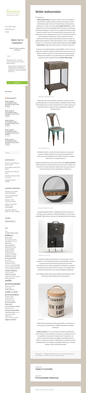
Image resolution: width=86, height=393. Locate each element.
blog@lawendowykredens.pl (52, 354)
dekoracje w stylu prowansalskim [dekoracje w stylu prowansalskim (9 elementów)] (10, 248)
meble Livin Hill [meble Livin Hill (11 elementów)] (10, 274)
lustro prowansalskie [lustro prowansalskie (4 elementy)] (9, 268)
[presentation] (18, 77)
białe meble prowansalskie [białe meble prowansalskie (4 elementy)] (10, 239)
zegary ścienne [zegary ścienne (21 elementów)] (10, 319)
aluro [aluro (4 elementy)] (6, 231)
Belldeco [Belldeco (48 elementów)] (9, 235)
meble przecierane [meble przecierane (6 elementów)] (10, 286)
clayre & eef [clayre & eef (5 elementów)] (14, 241)
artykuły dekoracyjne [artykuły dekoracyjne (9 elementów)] (11, 233)
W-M (6, 195)
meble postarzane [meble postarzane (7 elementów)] (10, 278)
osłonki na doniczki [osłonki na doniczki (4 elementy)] (9, 298)
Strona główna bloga (10, 26)
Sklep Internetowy (10, 29)
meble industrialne (50, 355)
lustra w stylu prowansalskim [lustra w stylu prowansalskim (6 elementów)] (12, 267)
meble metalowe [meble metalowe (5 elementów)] (16, 276)
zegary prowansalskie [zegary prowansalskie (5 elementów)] (10, 314)
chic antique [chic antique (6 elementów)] (8, 241)
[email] (17, 56)
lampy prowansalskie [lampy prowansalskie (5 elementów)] (10, 261)
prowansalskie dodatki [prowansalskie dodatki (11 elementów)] (12, 306)
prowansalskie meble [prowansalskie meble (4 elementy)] (9, 308)
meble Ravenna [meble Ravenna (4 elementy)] (8, 288)
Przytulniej (8, 210)
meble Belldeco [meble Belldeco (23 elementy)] (11, 270)
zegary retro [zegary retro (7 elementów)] (8, 316)
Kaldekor (7, 200)
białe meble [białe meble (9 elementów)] (8, 238)
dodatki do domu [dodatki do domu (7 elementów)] (9, 250)
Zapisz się (17, 82)
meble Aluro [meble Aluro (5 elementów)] (17, 268)
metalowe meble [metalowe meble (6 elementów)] (9, 297)
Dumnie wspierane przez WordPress (44, 389)
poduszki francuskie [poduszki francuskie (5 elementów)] (10, 300)
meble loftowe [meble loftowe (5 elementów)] (8, 276)
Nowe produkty (11, 98)
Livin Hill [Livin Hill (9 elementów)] (16, 265)
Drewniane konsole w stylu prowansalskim (11, 205)
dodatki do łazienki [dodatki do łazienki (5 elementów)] (9, 252)
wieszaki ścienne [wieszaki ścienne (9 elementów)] (10, 312)
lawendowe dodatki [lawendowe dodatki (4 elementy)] (9, 265)
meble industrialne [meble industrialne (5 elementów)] (9, 272)
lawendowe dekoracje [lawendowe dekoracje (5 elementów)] (10, 263)
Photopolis (7, 191)
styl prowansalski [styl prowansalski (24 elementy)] (12, 310)
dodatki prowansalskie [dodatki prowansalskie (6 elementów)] (11, 254)
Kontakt (7, 32)
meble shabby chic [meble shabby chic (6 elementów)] (10, 289)
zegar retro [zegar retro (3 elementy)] (18, 312)
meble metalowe (60, 355)
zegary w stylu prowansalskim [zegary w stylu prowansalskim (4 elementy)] (11, 317)
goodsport (7, 204)
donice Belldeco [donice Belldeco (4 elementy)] (8, 260)
